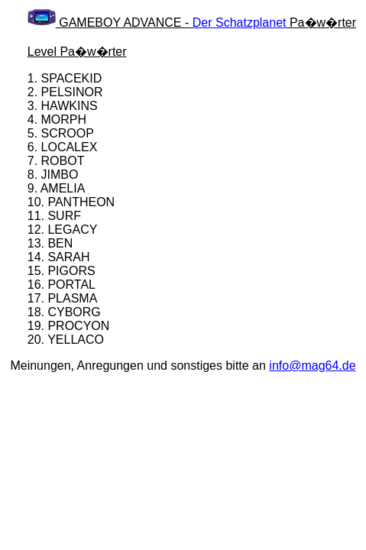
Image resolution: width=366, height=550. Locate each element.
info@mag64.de (312, 365)
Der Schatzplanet (240, 22)
